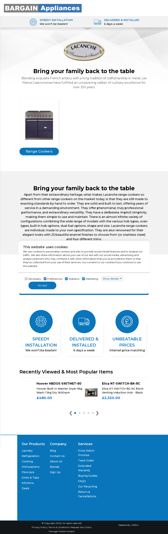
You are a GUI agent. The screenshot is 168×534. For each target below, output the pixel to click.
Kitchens (28, 483)
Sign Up (55, 472)
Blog (53, 450)
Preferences (54, 278)
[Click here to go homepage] (43, 7)
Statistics (74, 278)
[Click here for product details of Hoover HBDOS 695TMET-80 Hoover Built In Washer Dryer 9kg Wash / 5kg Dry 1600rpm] (51, 392)
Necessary (34, 278)
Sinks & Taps (30, 477)
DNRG (135, 525)
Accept (42, 285)
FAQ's (82, 481)
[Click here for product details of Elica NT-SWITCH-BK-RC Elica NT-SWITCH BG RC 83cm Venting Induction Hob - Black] (117, 392)
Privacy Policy (39, 527)
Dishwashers (30, 466)
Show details (111, 278)
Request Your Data (81, 527)
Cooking (27, 461)
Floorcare (28, 472)
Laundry (27, 450)
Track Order (86, 460)
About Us (56, 461)
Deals (25, 488)
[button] (75, 413)
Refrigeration (30, 456)
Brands (54, 466)
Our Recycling (87, 486)
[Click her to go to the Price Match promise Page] (128, 508)
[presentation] (71, 413)
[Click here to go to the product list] (39, 126)
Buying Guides (88, 475)
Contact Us (57, 456)
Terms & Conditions (59, 527)
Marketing (92, 278)
